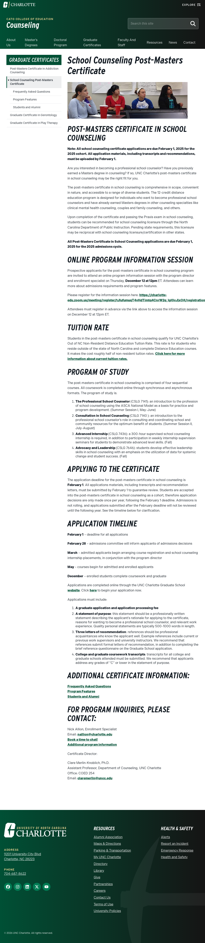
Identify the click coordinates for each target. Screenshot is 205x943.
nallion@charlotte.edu (94, 734)
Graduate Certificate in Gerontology (33, 115)
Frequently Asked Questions (31, 91)
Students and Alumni (26, 107)
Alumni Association (108, 837)
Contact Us (102, 897)
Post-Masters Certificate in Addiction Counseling (34, 70)
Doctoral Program (60, 42)
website (73, 590)
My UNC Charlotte (107, 857)
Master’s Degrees (31, 42)
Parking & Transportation (112, 850)
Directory (101, 864)
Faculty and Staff (127, 42)
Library (99, 871)
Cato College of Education (29, 19)
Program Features (25, 99)
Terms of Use (103, 904)
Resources (154, 42)
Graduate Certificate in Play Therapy (34, 123)
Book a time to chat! (82, 740)
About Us (11, 42)
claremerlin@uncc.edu (94, 778)
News (173, 42)
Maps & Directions (107, 844)
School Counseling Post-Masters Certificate (31, 81)
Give (97, 877)
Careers (100, 891)
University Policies (107, 911)
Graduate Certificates (92, 42)
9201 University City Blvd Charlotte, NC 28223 (22, 856)
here (93, 590)
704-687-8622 (15, 874)
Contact (189, 42)
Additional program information (92, 745)
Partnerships (103, 884)
